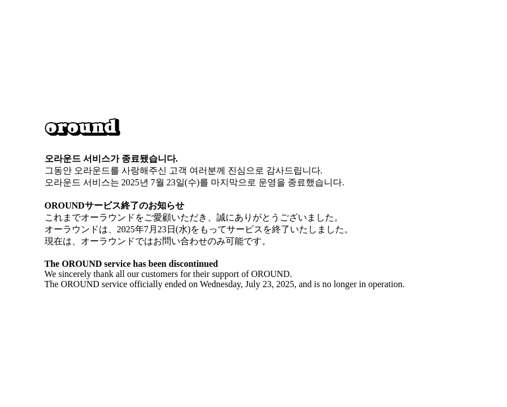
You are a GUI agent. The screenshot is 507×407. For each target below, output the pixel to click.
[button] (82, 128)
